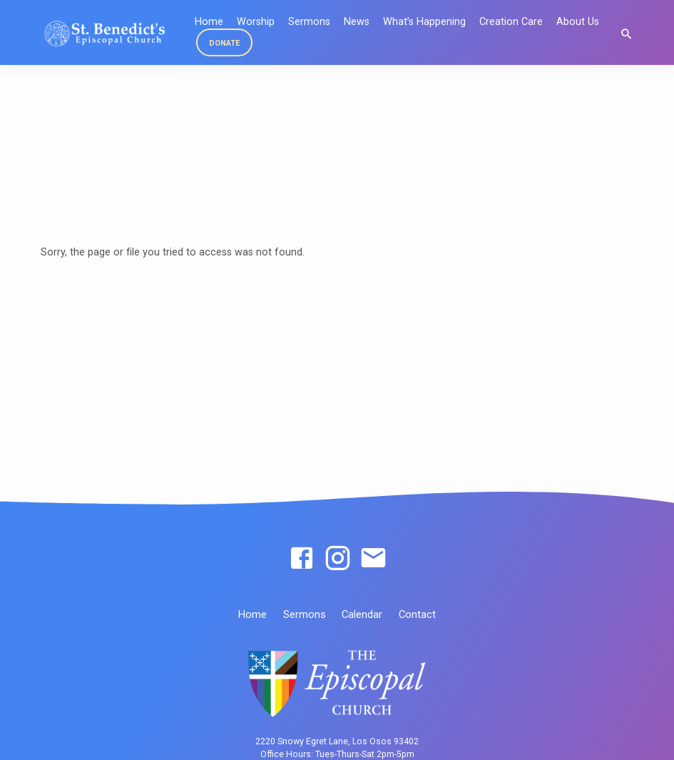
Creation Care (511, 22)
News (356, 22)
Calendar (362, 614)
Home (252, 614)
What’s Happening (424, 22)
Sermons (309, 22)
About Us (577, 22)
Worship (256, 22)
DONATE (224, 43)
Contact (417, 614)
